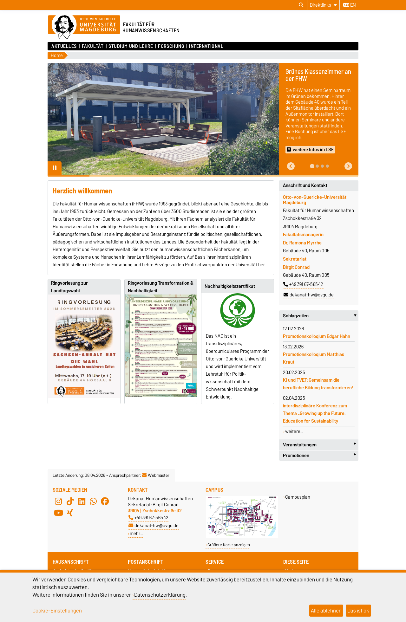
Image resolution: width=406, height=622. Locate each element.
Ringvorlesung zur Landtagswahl (69, 287)
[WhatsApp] (93, 501)
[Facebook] (105, 501)
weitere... (294, 431)
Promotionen (319, 455)
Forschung (171, 46)
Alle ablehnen (326, 610)
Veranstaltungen (319, 444)
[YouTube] (58, 512)
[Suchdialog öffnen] (301, 5)
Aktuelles (64, 46)
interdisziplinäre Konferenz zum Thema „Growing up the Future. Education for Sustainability (315, 413)
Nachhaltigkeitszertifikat (230, 286)
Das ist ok (358, 610)
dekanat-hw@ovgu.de (309, 295)
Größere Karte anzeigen (228, 544)
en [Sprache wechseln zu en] (349, 5)
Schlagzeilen (320, 316)
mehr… (136, 533)
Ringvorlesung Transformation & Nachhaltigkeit (160, 287)
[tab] (312, 166)
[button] (291, 166)
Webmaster (155, 475)
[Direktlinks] (323, 5)
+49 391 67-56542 (303, 284)
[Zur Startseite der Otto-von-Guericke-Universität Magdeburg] (84, 27)
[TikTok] (70, 501)
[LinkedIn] (82, 501)
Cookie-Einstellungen (57, 610)
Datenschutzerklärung (160, 594)
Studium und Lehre (130, 46)
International (206, 46)
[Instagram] (58, 501)
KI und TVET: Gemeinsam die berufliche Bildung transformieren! (318, 384)
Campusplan (297, 497)
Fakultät (92, 46)
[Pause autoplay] (55, 168)
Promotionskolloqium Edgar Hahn (316, 336)
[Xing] (70, 512)
